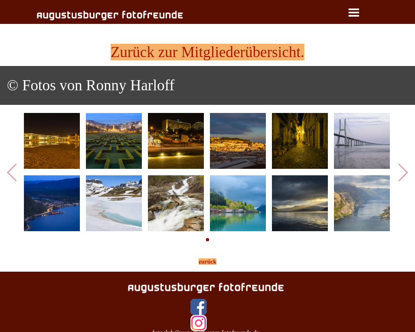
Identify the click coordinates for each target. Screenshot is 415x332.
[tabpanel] (207, 52)
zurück (207, 261)
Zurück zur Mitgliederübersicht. (207, 52)
